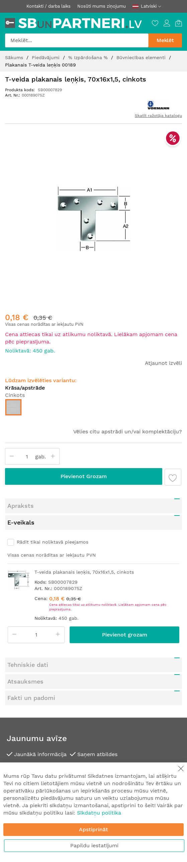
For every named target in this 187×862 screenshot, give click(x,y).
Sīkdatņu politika (99, 813)
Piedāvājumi (46, 57)
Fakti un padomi (31, 683)
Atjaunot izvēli (163, 348)
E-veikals (20, 507)
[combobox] (77, 40)
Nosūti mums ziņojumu (101, 6)
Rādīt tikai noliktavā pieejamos (52, 527)
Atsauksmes (25, 666)
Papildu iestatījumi (94, 845)
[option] (13, 392)
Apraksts (20, 490)
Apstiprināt (93, 829)
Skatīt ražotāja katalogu (158, 115)
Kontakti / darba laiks (48, 6)
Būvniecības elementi (141, 57)
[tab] (93, 491)
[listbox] (93, 394)
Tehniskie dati (27, 650)
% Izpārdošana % (88, 57)
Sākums (15, 57)
